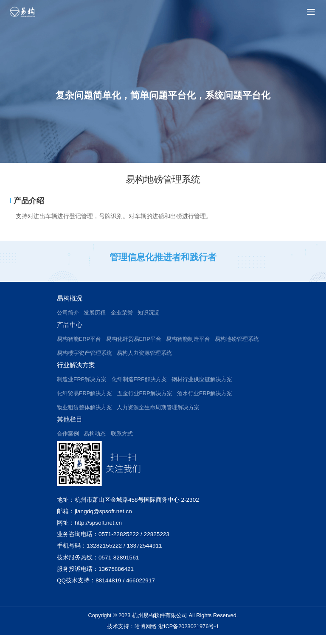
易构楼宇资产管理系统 (84, 353)
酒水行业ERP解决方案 (204, 393)
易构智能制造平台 (188, 339)
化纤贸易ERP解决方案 (84, 393)
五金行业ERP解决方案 (144, 393)
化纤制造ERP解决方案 (139, 379)
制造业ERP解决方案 (82, 379)
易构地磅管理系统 (237, 339)
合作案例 (68, 433)
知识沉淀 (149, 312)
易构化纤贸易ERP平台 (133, 339)
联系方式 (122, 433)
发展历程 (95, 312)
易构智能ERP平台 (79, 339)
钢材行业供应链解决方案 (201, 379)
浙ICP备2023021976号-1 (188, 626)
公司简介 (68, 312)
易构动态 (95, 433)
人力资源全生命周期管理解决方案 (158, 407)
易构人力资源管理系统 (144, 353)
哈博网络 (146, 626)
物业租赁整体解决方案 (84, 407)
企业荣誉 (122, 312)
